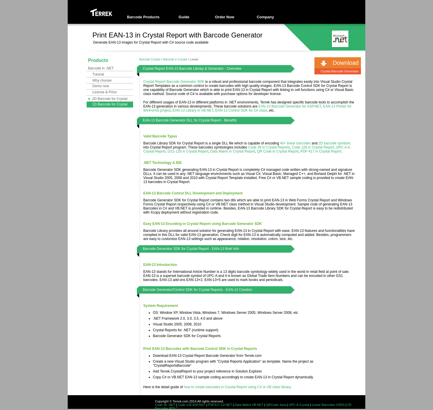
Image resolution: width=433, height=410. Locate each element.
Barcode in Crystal (175, 59)
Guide (184, 17)
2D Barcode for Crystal (107, 99)
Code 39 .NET (165, 405)
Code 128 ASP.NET (192, 405)
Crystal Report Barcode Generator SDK (173, 82)
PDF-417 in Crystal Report (320, 151)
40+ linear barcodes (295, 143)
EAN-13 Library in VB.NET (193, 110)
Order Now (224, 17)
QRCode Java (276, 405)
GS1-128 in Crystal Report (187, 151)
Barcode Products (143, 17)
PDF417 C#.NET (220, 405)
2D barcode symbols (334, 143)
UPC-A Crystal (299, 405)
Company (265, 17)
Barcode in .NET (101, 68)
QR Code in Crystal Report (277, 151)
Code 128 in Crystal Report (313, 147)
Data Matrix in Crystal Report (232, 151)
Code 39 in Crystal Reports (269, 147)
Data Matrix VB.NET (249, 405)
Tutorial (98, 74)
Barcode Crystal (149, 59)
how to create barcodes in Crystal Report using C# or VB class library (237, 387)
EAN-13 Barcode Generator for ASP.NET (289, 106)
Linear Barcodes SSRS (328, 405)
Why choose (102, 80)
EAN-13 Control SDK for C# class (241, 110)
